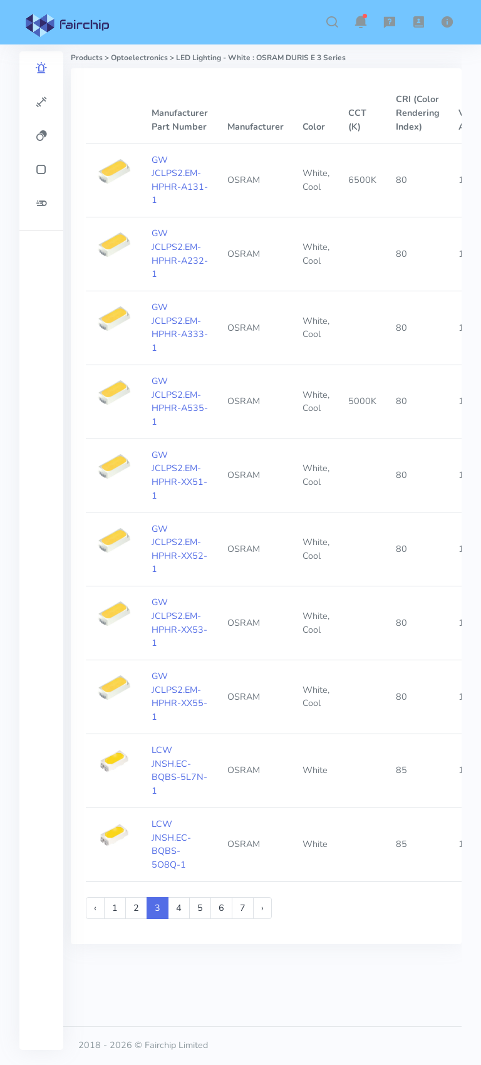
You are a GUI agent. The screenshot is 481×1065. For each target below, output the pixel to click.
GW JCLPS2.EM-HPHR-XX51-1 (179, 475)
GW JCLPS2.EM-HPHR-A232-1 (180, 253)
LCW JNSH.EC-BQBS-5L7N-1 (179, 770)
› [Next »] (262, 907)
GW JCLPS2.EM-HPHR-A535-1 (180, 401)
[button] (332, 22)
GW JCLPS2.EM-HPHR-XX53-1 (179, 622)
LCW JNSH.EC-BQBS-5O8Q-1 (171, 844)
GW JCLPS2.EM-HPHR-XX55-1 (179, 696)
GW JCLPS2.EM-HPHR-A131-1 (180, 180)
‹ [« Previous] (95, 907)
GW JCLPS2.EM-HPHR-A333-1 (180, 327)
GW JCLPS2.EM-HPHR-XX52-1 (179, 549)
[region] (41, 550)
